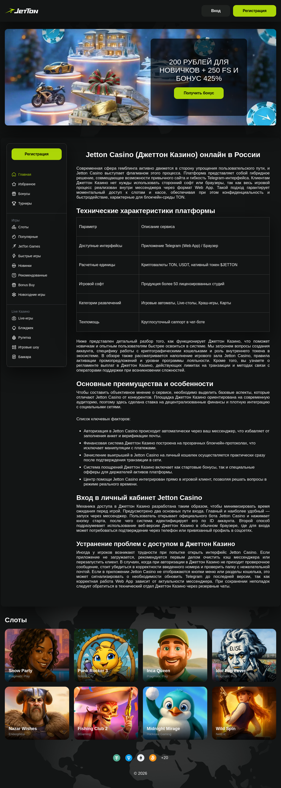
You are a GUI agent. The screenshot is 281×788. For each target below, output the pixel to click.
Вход (216, 11)
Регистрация (255, 11)
